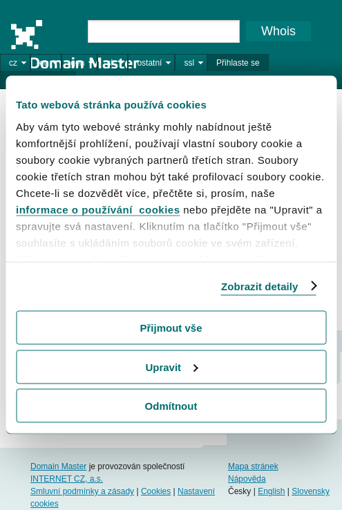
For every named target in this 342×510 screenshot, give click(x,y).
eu (43, 63)
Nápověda (247, 479)
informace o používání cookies (98, 209)
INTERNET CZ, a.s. (66, 479)
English (271, 491)
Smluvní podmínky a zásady (82, 491)
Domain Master (74, 44)
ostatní (149, 63)
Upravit (171, 366)
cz (13, 63)
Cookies (156, 491)
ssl (189, 63)
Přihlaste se (238, 63)
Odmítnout (171, 406)
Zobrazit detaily (259, 286)
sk (110, 63)
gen (77, 63)
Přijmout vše (171, 328)
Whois (278, 31)
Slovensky (311, 491)
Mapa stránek (253, 466)
